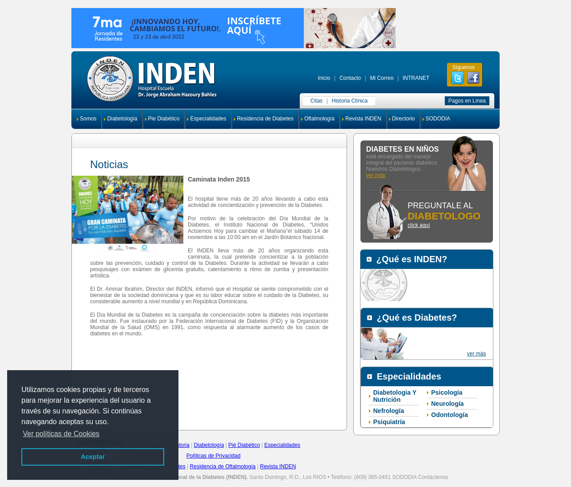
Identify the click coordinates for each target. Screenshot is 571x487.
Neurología (447, 403)
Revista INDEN (363, 119)
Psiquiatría (389, 421)
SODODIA (438, 119)
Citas (316, 101)
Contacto (350, 78)
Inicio (324, 78)
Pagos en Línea (467, 101)
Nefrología (388, 410)
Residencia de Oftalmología (223, 466)
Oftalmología (319, 119)
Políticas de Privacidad (213, 456)
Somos (88, 119)
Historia (180, 445)
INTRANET (415, 78)
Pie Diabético (164, 119)
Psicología (447, 392)
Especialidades (208, 119)
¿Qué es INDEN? (412, 259)
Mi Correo (381, 78)
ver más (375, 175)
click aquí (419, 225)
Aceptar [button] (93, 456)
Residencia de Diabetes (265, 119)
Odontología (449, 414)
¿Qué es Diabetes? (417, 317)
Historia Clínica (350, 101)
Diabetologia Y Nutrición (395, 396)
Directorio (403, 119)
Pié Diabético (244, 445)
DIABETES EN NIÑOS (402, 149)
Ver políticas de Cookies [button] (61, 433)
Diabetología (122, 119)
